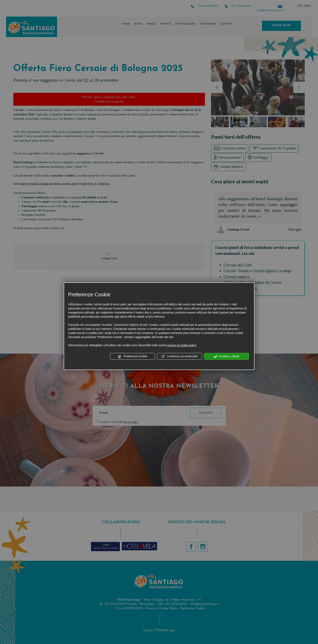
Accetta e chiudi (226, 356)
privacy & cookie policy (181, 345)
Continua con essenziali (179, 356)
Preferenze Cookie (132, 356)
